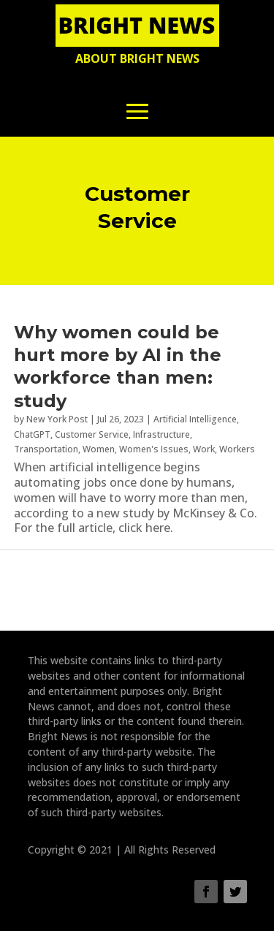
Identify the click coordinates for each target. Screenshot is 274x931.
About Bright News (137, 58)
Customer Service (92, 434)
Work (204, 449)
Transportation (46, 449)
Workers (237, 449)
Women (99, 449)
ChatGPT (32, 434)
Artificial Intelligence (195, 419)
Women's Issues (154, 449)
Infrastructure (161, 434)
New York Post (57, 419)
